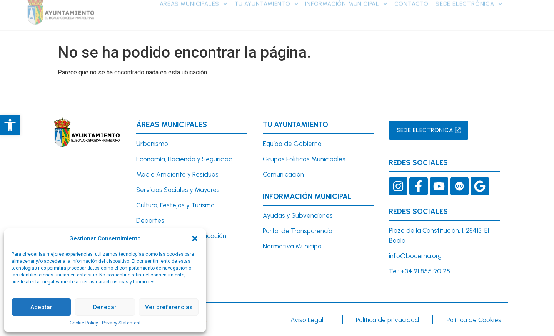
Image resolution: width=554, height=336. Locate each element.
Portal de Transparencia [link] (297, 231)
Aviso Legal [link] (306, 320)
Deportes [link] (150, 220)
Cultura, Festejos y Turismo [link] (175, 205)
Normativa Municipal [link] (293, 246)
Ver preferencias (168, 307)
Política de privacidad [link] (387, 320)
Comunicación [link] (283, 174)
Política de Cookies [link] (474, 320)
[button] (195, 238)
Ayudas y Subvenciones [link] (298, 215)
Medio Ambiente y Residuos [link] (177, 174)
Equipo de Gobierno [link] (292, 143)
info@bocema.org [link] (415, 256)
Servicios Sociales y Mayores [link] (178, 190)
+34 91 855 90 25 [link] (425, 271)
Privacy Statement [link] (121, 323)
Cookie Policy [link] (84, 323)
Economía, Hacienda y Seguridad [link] (184, 159)
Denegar (105, 307)
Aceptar (41, 307)
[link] (10, 125)
